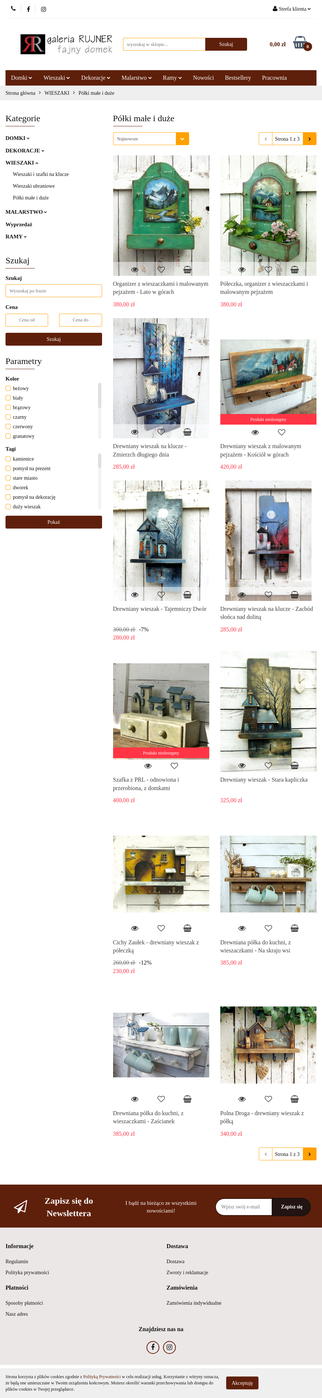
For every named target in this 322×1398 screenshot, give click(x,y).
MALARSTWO (26, 212)
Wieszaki (56, 78)
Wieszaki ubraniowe (34, 186)
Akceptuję (242, 1383)
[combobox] (151, 138)
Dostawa (176, 1261)
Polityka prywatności (27, 1272)
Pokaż (53, 522)
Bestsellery (238, 78)
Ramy (172, 78)
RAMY (16, 236)
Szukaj (54, 339)
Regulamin (17, 1261)
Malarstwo (137, 78)
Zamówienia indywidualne (194, 1303)
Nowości (203, 78)
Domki (21, 78)
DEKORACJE (25, 151)
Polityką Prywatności (102, 1376)
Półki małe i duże (31, 198)
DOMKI (18, 138)
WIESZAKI (22, 163)
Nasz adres (17, 1314)
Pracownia (274, 78)
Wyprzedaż (19, 224)
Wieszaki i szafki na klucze (41, 174)
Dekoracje (96, 78)
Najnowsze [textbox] (127, 138)
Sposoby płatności (24, 1303)
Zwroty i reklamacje (188, 1272)
